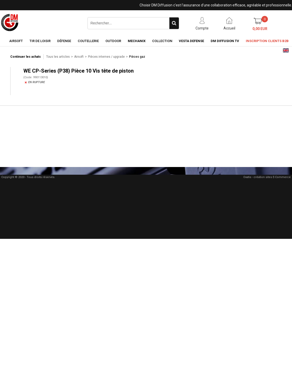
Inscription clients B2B (267, 41)
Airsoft (16, 41)
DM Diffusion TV (225, 41)
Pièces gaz (137, 56)
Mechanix (136, 41)
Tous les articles (58, 56)
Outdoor (113, 41)
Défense (64, 41)
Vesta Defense (191, 41)
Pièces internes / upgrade (106, 56)
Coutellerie (88, 41)
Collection (162, 41)
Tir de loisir (40, 41)
